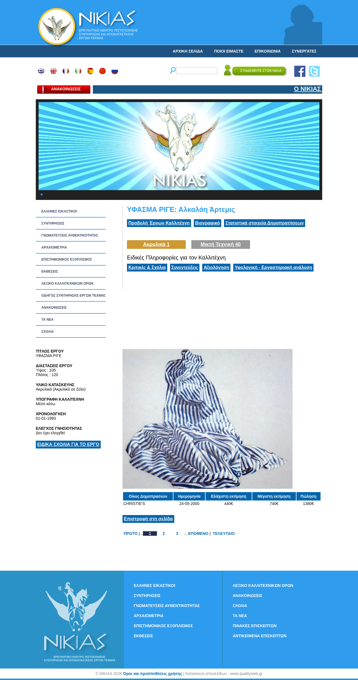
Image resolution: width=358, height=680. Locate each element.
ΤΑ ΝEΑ (47, 320)
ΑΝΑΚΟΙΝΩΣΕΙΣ (54, 308)
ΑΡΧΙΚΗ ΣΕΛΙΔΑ (188, 51)
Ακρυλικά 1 (156, 244)
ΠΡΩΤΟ (131, 533)
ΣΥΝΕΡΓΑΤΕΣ (304, 51)
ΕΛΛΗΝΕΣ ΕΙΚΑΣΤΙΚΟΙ (59, 211)
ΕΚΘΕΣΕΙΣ (49, 271)
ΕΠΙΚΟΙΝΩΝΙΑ (268, 51)
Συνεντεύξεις (184, 267)
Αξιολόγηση (216, 267)
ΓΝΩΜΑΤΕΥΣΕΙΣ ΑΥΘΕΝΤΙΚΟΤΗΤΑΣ (69, 235)
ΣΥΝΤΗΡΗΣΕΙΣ (52, 223)
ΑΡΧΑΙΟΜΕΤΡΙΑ (54, 247)
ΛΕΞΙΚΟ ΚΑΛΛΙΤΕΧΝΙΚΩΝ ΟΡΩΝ (67, 283)
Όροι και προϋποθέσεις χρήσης (152, 673)
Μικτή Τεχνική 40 (221, 244)
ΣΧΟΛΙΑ (47, 332)
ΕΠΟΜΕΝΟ (198, 533)
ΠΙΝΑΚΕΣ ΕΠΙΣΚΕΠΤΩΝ (255, 626)
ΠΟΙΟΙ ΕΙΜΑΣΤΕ (228, 51)
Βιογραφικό (207, 223)
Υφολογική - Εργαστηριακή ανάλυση (273, 267)
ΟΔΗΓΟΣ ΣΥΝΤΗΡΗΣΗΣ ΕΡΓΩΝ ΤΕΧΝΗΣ (73, 296)
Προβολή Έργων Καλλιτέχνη (159, 223)
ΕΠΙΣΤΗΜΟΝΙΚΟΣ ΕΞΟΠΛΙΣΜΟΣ (66, 259)
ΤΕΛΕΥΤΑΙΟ (224, 533)
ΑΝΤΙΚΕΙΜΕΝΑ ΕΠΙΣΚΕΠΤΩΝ (259, 636)
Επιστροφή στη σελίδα (148, 518)
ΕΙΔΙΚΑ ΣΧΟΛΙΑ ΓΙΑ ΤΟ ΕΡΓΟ (68, 444)
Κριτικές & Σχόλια (147, 267)
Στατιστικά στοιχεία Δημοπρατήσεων (264, 223)
